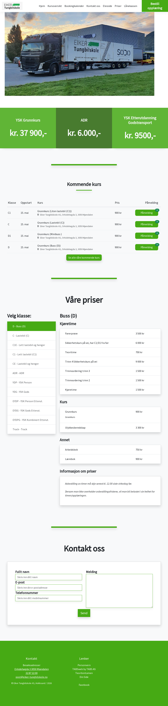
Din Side (84, 677)
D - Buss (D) (19, 326)
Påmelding (149, 212)
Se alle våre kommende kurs (84, 257)
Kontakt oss (93, 6)
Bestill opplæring (154, 6)
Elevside (107, 6)
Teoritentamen (84, 673)
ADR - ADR (18, 373)
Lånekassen (130, 6)
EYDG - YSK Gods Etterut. (26, 410)
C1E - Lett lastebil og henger (29, 345)
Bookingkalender (74, 6)
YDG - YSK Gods (21, 391)
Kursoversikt (55, 6)
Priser (118, 6)
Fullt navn (22, 572)
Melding (91, 572)
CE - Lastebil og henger (26, 363)
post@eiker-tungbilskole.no (32, 677)
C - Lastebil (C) (21, 335)
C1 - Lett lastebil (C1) (25, 354)
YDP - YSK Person (22, 382)
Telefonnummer (26, 593)
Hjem (42, 6)
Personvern (84, 665)
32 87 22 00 (32, 673)
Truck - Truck (20, 429)
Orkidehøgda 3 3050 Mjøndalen (31, 669)
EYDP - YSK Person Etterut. (28, 401)
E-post (20, 582)
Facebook (84, 684)
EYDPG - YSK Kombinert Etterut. (31, 419)
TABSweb (77, 669)
